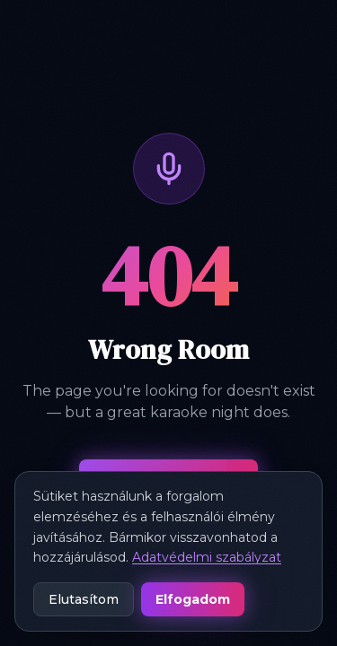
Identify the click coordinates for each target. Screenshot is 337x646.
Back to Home (168, 486)
